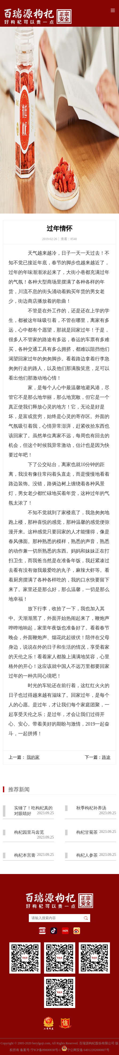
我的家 (33, 757)
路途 (106, 757)
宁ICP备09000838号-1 (46, 1050)
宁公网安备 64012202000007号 (85, 1048)
